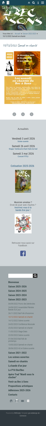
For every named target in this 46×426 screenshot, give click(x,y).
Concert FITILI (23, 156)
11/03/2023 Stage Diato (17, 331)
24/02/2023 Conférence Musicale (21, 324)
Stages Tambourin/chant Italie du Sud (23, 149)
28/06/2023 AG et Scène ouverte (21, 348)
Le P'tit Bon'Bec (16, 370)
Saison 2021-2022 (17, 352)
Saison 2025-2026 (17, 286)
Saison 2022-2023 (17, 299)
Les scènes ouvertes (18, 357)
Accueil (17, 33)
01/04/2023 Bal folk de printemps (17, 340)
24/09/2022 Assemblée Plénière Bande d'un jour (21, 308)
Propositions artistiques (20, 386)
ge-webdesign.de (33, 413)
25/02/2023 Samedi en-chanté (20, 328)
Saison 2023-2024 (17, 295)
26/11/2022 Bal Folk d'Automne (21, 313)
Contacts (12, 394)
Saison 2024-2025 (17, 290)
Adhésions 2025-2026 (19, 390)
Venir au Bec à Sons (18, 381)
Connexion (23, 416)
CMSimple (17, 413)
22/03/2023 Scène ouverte (18, 335)
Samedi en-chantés (18, 361)
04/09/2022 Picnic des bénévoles (21, 304)
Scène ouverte (23, 141)
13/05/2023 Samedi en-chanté (20, 344)
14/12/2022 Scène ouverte (18, 320)
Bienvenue (13, 282)
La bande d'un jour (17, 365)
